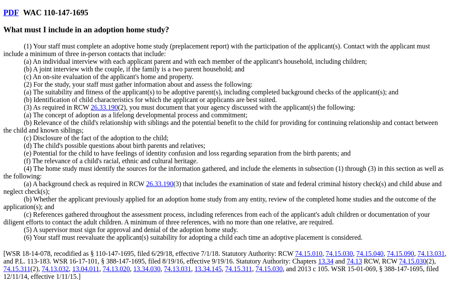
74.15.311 (16, 268)
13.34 (326, 261)
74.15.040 (369, 253)
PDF (11, 12)
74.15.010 (308, 253)
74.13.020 (116, 268)
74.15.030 (339, 253)
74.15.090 (400, 253)
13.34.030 (146, 268)
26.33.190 (104, 107)
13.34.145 (207, 268)
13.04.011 (85, 268)
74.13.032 (55, 268)
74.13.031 (431, 253)
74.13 (354, 261)
